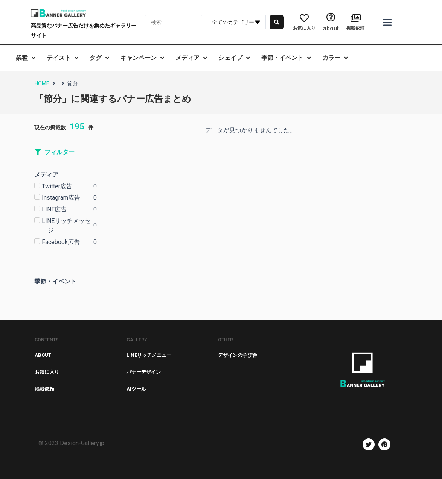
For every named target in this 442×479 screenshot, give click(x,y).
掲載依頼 (355, 28)
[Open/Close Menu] (387, 22)
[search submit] (277, 22)
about (331, 28)
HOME (42, 83)
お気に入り (304, 28)
